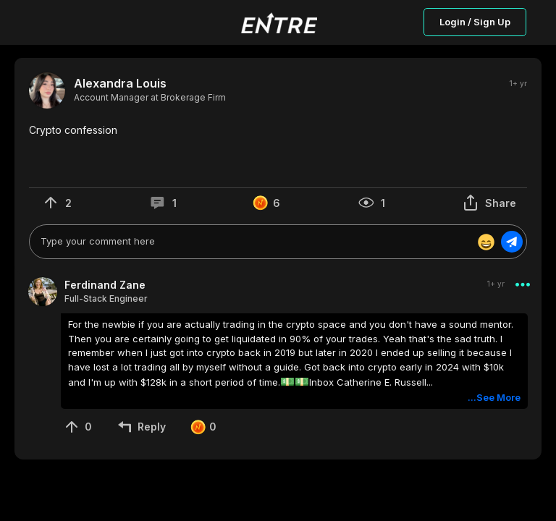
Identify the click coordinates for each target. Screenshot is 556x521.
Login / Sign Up (474, 21)
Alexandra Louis (120, 83)
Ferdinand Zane (105, 285)
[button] (278, 130)
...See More (494, 397)
